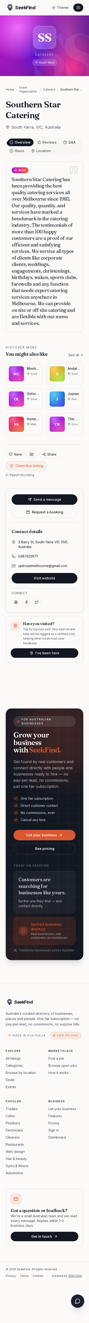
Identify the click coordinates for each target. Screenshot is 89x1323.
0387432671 (28, 556)
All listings (13, 1058)
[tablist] (44, 147)
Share (49, 454)
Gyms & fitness (17, 1166)
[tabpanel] (44, 246)
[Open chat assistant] (77, 1301)
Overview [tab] (20, 142)
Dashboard (57, 1137)
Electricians (14, 1130)
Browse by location (21, 1073)
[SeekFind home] (20, 7)
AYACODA (75, 1276)
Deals (10, 1080)
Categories (14, 1065)
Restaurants (15, 1144)
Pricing (53, 1123)
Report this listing (20, 475)
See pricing (44, 849)
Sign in (53, 1130)
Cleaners (13, 1137)
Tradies (12, 1109)
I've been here (44, 653)
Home (10, 89)
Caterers (49, 89)
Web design (15, 1152)
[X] (37, 602)
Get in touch (44, 1236)
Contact (38, 1276)
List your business (44, 835)
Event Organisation (28, 89)
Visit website (44, 578)
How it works (58, 1073)
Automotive (14, 1173)
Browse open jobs (62, 1065)
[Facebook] (26, 602)
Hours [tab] (16, 151)
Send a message (44, 499)
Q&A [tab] (69, 142)
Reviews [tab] (46, 142)
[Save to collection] (32, 454)
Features (55, 1116)
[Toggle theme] (60, 7)
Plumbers (13, 1123)
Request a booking (44, 512)
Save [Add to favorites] (15, 454)
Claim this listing (26, 466)
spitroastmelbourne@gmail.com (42, 566)
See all (75, 355)
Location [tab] (41, 151)
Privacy (11, 1276)
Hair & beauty (16, 1159)
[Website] (16, 602)
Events (11, 1087)
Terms (24, 1276)
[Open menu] (78, 8)
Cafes (10, 1116)
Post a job (56, 1058)
